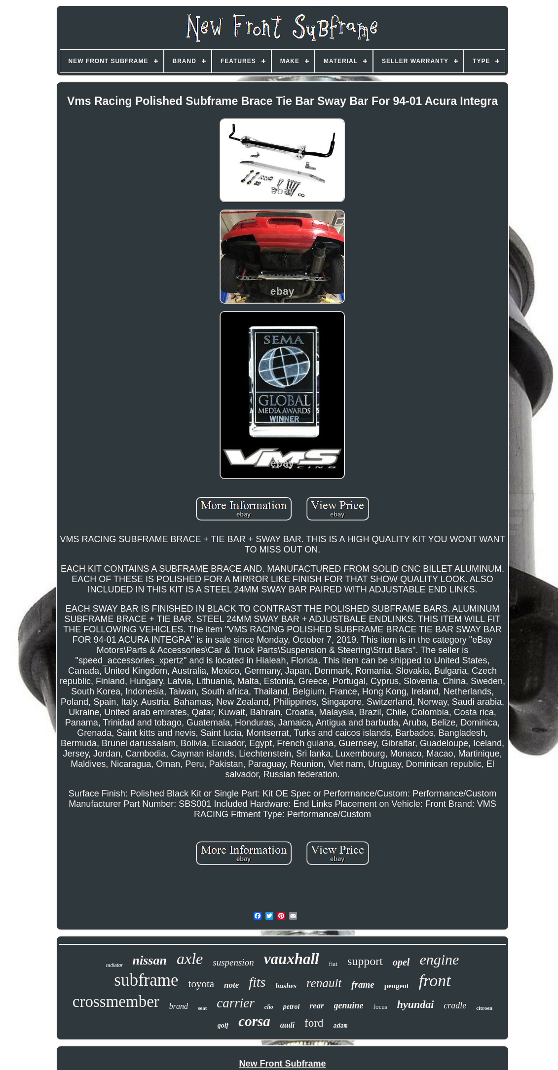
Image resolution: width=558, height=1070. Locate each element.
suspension (233, 962)
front (435, 980)
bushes (286, 986)
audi (287, 1025)
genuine (349, 1005)
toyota (201, 984)
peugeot (396, 986)
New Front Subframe (282, 1064)
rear (316, 1005)
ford (313, 1023)
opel (401, 962)
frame (362, 984)
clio (268, 1006)
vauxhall (291, 958)
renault (323, 983)
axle (190, 958)
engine (439, 959)
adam (340, 1026)
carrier (236, 1003)
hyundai (415, 1004)
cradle (455, 1005)
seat (202, 1008)
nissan (150, 960)
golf (223, 1025)
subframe (146, 980)
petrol (291, 1006)
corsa (254, 1021)
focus (380, 1006)
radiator (114, 965)
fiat (333, 963)
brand (178, 1006)
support (365, 961)
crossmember (116, 1001)
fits (257, 982)
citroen (484, 1008)
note (231, 985)
